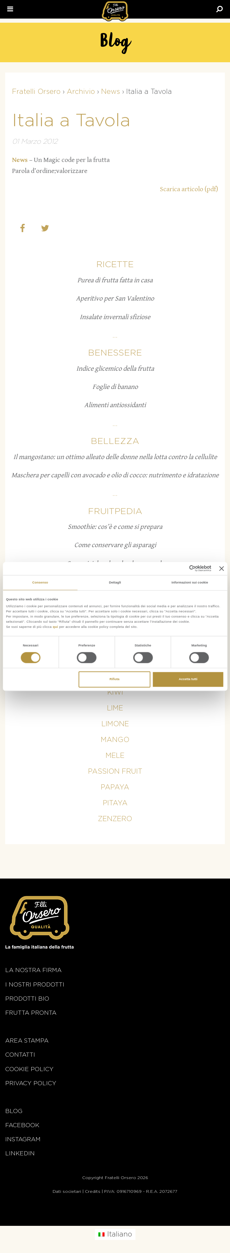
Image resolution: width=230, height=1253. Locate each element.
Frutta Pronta (30, 1013)
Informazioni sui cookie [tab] (190, 582)
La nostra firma (33, 970)
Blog (13, 1111)
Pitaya (115, 803)
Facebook (22, 1125)
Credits (92, 1191)
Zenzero (115, 819)
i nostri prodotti (34, 985)
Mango (115, 740)
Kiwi (115, 692)
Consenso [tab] (40, 582)
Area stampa (26, 1041)
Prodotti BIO (27, 999)
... (115, 335)
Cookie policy (29, 1069)
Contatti (20, 1055)
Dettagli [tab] (115, 582)
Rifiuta (114, 679)
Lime (115, 708)
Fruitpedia (115, 511)
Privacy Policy (30, 1083)
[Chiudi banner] (221, 568)
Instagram (23, 1139)
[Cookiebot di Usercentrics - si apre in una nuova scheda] (181, 568)
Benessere (115, 353)
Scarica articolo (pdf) (189, 189)
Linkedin (20, 1153)
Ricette (115, 264)
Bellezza (115, 441)
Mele (115, 755)
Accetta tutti (188, 679)
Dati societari (67, 1191)
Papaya (115, 787)
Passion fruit (115, 771)
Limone (115, 724)
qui (55, 627)
